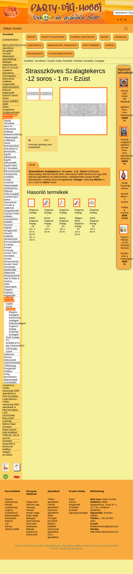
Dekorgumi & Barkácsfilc (11, 150)
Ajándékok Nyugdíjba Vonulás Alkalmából (8, 52)
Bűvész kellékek (51, 525)
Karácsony (32, 531)
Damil (7, 143)
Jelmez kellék (12, 529)
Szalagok (11, 309)
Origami (8, 289)
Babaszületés (12, 515)
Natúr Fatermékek (10, 285)
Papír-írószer (9, 429)
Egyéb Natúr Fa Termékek (11, 167)
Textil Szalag (12, 337)
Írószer (72, 502)
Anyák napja (32, 512)
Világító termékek (7, 453)
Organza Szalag (13, 327)
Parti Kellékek (9, 432)
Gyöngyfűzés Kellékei (11, 220)
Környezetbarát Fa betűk (12, 243)
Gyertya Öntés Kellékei (12, 215)
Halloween (31, 526)
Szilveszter (32, 534)
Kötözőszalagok (17, 323)
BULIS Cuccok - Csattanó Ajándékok (11, 70)
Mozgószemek (12, 275)
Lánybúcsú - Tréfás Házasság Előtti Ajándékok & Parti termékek (10, 390)
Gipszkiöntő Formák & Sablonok (10, 205)
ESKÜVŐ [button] (31, 37)
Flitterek (8, 191)
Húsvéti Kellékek (8, 234)
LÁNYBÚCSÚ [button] (120, 37)
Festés (7, 179)
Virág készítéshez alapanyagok (11, 377)
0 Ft (122, 19)
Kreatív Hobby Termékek (10, 116)
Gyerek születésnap (11, 500)
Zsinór (9, 351)
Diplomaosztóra (10, 87)
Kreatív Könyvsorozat (11, 260)
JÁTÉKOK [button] (109, 45)
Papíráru (8, 292)
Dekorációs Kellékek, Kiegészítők (8, 81)
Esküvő (9, 521)
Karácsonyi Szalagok (15, 319)
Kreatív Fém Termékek (10, 254)
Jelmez (8, 526)
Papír (72, 499)
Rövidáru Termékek (9, 299)
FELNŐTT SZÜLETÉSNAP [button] (52, 37)
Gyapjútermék (11, 210)
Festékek (9, 176)
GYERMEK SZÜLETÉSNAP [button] (83, 37)
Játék (5, 104)
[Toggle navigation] (125, 28)
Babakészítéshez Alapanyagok (13, 136)
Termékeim (40, 61)
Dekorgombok (11, 145)
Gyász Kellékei (10, 101)
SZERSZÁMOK (12, 362)
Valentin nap (32, 504)
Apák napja (32, 515)
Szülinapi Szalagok (14, 333)
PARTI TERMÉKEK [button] (91, 45)
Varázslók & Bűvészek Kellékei (8, 446)
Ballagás (30, 518)
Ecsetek (73, 510)
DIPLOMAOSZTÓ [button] (35, 54)
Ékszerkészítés (12, 171)
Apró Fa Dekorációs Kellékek (10, 129)
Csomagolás (9, 75)
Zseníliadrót (10, 382)
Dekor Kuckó (12, 28)
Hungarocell (10, 230)
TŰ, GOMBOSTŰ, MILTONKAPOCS (15, 343)
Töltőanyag (10, 365)
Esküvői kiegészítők (8, 91)
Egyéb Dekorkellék (10, 161)
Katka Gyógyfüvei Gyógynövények (11, 109)
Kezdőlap (28, 61)
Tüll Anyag (11, 348)
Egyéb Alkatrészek (10, 155)
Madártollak (10, 269)
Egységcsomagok (78, 512)
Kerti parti (31, 523)
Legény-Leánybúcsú (11, 511)
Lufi (7, 523)
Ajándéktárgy (9, 59)
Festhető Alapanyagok (11, 184)
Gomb (9, 306)
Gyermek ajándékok (52, 511)
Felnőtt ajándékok (52, 506)
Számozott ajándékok (53, 530)
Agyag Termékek (9, 122)
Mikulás (30, 529)
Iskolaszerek (10, 239)
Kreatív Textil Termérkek (11, 265)
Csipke (9, 303)
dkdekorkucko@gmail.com (104, 525)
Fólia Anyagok (11, 194)
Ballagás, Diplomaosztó (9, 63)
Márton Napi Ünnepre (9, 425)
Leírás (32, 164)
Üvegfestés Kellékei (10, 370)
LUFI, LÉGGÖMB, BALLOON (8, 415)
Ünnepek (7, 440)
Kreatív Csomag (8, 248)
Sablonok (9, 354)
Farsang (30, 507)
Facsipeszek (10, 174)
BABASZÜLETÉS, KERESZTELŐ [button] (62, 45)
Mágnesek (9, 272)
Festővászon (11, 188)
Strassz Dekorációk (10, 358)
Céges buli (32, 502)
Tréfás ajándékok (52, 500)
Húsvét (30, 510)
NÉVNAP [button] (105, 37)
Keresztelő (10, 518)
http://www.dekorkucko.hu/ (104, 530)
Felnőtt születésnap (11, 506)
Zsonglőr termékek (52, 519)
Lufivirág (7, 421)
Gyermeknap (33, 521)
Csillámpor (9, 140)
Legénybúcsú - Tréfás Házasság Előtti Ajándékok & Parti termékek (10, 404)
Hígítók (8, 227)
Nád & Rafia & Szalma (11, 279)
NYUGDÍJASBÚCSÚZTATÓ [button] (60, 54)
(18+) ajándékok (52, 536)
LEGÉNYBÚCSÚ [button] (34, 45)
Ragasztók (9, 295)
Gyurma (8, 224)
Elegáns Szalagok (14, 313)
